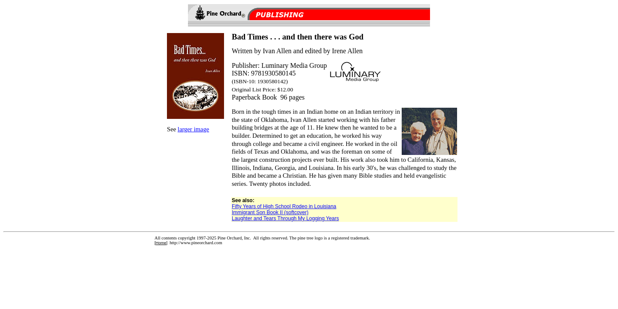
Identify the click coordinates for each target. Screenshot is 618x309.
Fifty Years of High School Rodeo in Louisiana (284, 206)
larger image (193, 129)
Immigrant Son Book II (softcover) (270, 212)
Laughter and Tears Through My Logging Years (285, 218)
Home (161, 243)
